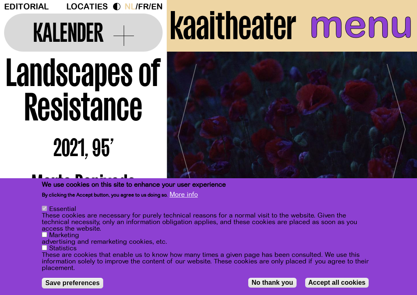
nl (130, 7)
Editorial (26, 7)
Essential (62, 209)
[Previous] (187, 133)
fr (143, 7)
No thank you (272, 282)
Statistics (63, 248)
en (157, 7)
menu (361, 24)
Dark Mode (118, 6)
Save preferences (72, 282)
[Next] (396, 133)
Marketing (64, 235)
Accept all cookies (337, 282)
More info (184, 194)
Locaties (87, 7)
